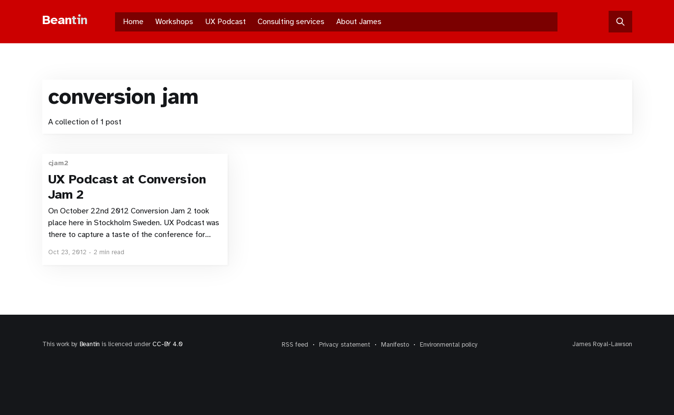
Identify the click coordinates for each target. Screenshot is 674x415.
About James (358, 22)
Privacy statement (344, 345)
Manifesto (395, 345)
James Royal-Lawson (602, 344)
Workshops (174, 22)
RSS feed (295, 345)
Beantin (90, 344)
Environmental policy (449, 345)
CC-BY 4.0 (167, 344)
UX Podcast (225, 22)
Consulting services (291, 22)
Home (133, 22)
